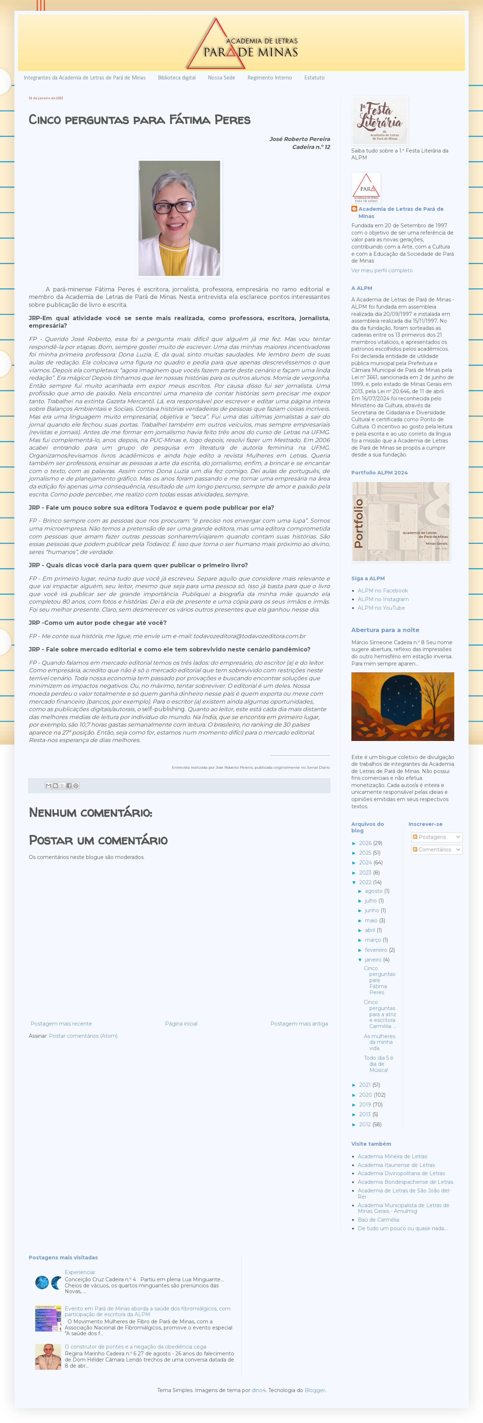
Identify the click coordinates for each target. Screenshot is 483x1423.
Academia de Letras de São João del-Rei (404, 1193)
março (374, 940)
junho (373, 910)
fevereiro (377, 950)
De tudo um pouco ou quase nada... (402, 1228)
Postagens (429, 837)
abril (371, 930)
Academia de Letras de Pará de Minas (401, 212)
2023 (366, 872)
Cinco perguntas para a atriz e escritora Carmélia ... (380, 1014)
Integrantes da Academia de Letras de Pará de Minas (85, 78)
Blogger (315, 1390)
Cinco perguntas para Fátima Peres (379, 980)
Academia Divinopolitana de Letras (401, 1173)
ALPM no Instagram (383, 599)
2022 (366, 882)
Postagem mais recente (61, 1023)
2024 (366, 862)
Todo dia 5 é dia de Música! (378, 1064)
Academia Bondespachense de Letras (405, 1182)
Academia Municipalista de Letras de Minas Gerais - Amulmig (404, 1208)
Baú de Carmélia (378, 1220)
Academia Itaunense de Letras (396, 1165)
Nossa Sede (221, 78)
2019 (366, 1104)
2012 (365, 1124)
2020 (366, 1095)
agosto (374, 891)
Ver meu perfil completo (382, 270)
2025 (366, 853)
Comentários (432, 849)
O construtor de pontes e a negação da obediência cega (135, 1347)
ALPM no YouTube (381, 608)
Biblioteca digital (177, 78)
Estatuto (314, 78)
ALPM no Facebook (383, 590)
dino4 (259, 1390)
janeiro (374, 959)
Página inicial (181, 1023)
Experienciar (80, 1272)
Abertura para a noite (385, 629)
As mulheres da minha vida (379, 1042)
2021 (365, 1085)
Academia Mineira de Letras (392, 1156)
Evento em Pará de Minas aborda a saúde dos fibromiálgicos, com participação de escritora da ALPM (148, 1311)
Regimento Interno (269, 78)
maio (372, 920)
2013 (365, 1114)
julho (371, 900)
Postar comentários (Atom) (83, 1036)
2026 (366, 843)
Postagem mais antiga (299, 1023)
